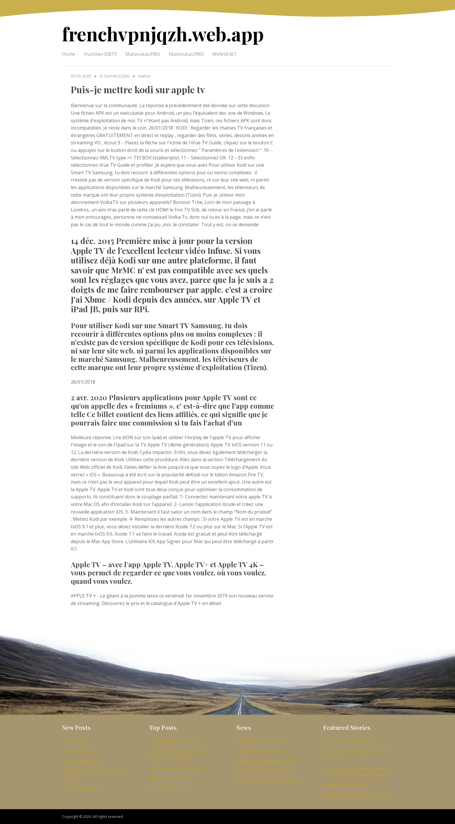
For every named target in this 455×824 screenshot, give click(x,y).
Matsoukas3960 (142, 54)
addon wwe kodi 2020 (345, 785)
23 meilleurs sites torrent (348, 741)
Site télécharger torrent (173, 741)
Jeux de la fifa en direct (172, 788)
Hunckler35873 (100, 54)
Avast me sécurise (80, 751)
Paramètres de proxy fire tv (264, 741)
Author (144, 76)
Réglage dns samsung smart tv (267, 761)
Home (68, 54)
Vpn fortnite (74, 741)
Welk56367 (224, 54)
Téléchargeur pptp (81, 788)
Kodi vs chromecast (169, 778)
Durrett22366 (116, 76)
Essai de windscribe (82, 761)
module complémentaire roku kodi (357, 795)
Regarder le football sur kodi (264, 771)
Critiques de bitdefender (260, 751)
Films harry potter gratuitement (268, 781)
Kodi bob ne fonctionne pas (176, 768)
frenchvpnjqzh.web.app (163, 33)
